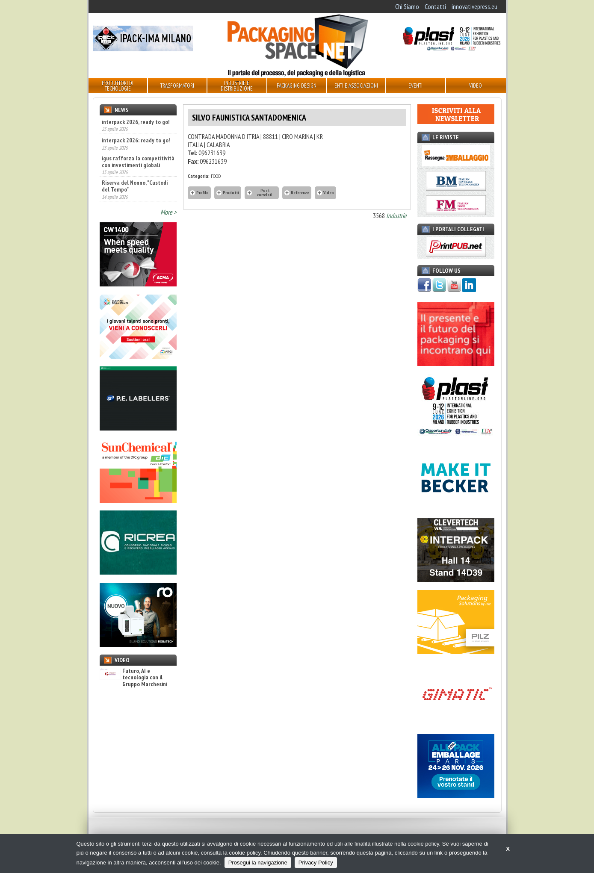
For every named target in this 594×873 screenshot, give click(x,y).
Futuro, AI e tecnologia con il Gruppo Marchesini (133, 677)
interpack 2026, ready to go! (135, 121)
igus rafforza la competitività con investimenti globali (138, 161)
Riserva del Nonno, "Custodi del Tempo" (135, 186)
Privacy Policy (315, 862)
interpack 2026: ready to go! (136, 140)
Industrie (396, 215)
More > (168, 212)
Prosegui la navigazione (257, 862)
